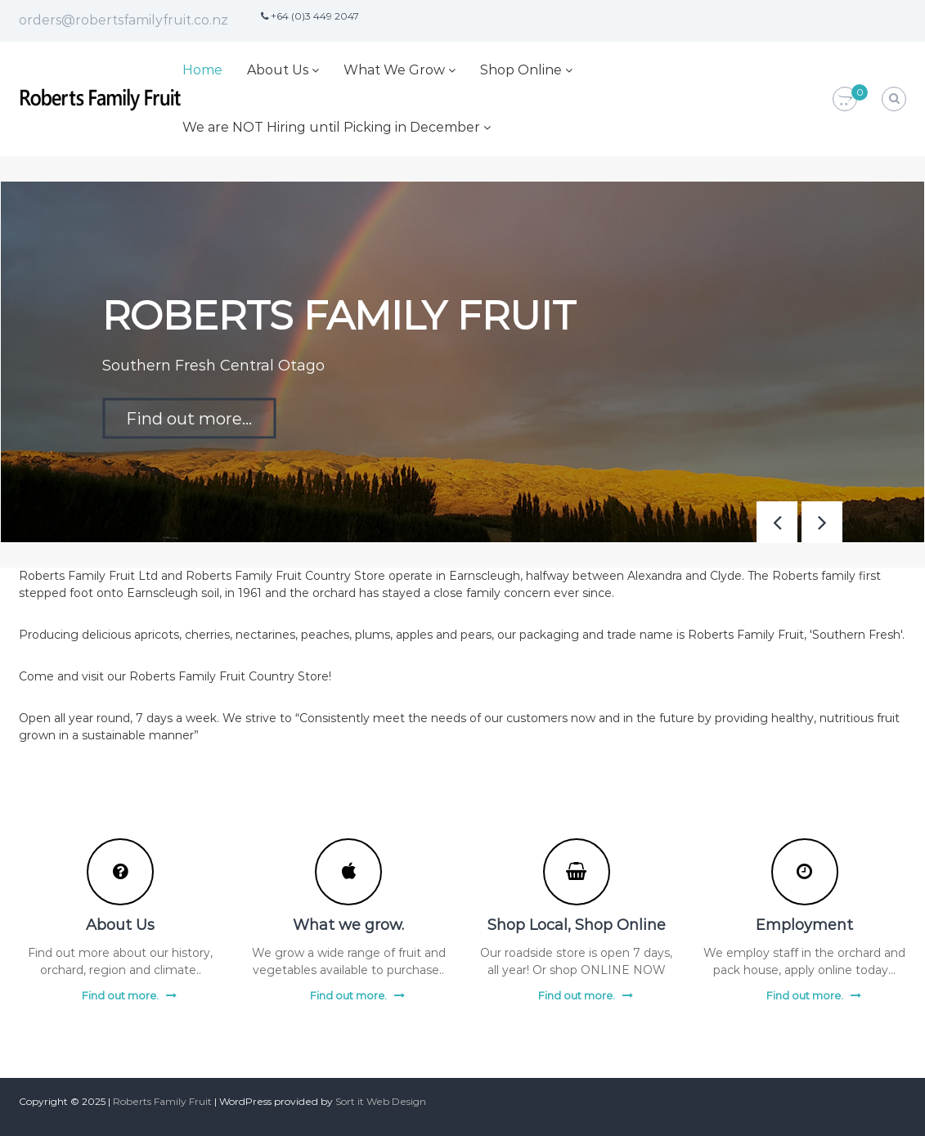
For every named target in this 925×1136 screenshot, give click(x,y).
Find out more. (120, 995)
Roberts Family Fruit (162, 1101)
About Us (277, 70)
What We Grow (394, 70)
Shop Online (521, 70)
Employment (804, 925)
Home (202, 70)
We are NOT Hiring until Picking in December (331, 127)
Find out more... (189, 418)
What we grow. (348, 925)
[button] (822, 521)
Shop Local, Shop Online (576, 925)
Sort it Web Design (380, 1101)
